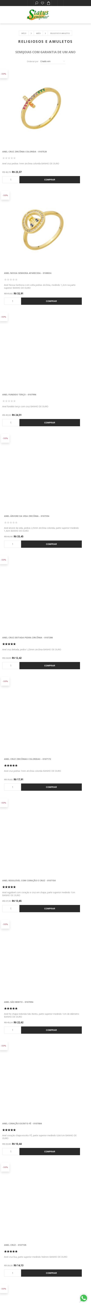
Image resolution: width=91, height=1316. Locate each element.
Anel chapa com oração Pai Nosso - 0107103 (67, 548)
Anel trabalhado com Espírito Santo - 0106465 (64, 978)
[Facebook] (40, 1242)
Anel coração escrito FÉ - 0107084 (22, 460)
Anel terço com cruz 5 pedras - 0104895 (64, 1151)
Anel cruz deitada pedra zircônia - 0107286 (23, 290)
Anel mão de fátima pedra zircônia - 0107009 (23, 892)
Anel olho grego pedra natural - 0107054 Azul (66, 634)
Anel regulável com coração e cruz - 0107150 (20, 376)
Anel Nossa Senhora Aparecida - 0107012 (21, 806)
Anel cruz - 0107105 (57, 460)
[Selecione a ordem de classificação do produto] (52, 61)
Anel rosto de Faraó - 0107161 (19, 1149)
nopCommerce (27, 1304)
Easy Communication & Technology (66, 1304)
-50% (3, 73)
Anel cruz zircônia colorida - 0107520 (20, 117)
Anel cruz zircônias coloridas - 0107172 (65, 290)
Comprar (28, 144)
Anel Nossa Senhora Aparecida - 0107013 (65, 806)
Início (23, 33)
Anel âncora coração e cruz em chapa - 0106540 (65, 892)
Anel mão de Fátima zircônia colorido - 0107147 (19, 720)
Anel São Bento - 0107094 (60, 374)
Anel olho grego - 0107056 (17, 632)
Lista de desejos (42, 3)
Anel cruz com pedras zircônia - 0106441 (21, 978)
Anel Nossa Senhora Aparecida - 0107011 (65, 720)
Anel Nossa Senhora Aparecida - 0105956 (65, 1064)
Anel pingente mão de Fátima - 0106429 (20, 1064)
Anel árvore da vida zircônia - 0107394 (64, 203)
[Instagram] (50, 1242)
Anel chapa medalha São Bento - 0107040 (21, 548)
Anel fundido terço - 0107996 (19, 202)
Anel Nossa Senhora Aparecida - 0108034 (65, 117)
